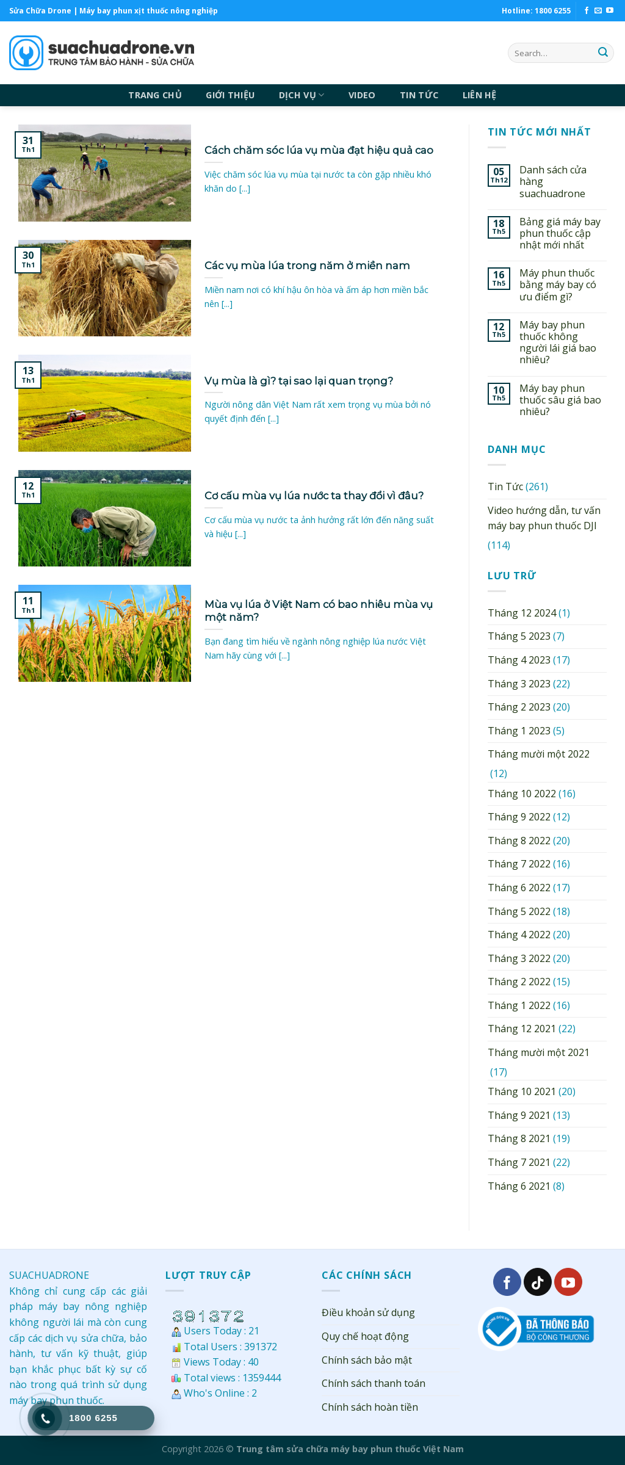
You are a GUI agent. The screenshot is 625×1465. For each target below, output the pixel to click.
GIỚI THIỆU (230, 95)
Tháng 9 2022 (519, 816)
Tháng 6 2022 (519, 887)
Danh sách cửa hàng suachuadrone (553, 182)
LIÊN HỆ (480, 95)
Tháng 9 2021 (519, 1115)
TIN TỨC (419, 95)
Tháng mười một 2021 (539, 1052)
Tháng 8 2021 (519, 1138)
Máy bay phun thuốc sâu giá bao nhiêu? (560, 400)
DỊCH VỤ (302, 95)
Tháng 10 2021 (522, 1091)
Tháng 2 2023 (519, 707)
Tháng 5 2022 (519, 911)
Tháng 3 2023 (519, 683)
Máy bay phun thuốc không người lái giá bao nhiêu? (557, 342)
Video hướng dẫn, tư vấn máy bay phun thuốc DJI (544, 518)
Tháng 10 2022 (522, 793)
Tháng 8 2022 (519, 840)
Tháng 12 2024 (522, 613)
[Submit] (603, 53)
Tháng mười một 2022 (539, 754)
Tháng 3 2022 (519, 958)
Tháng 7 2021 (519, 1162)
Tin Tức (505, 486)
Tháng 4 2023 (519, 660)
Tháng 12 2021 (522, 1028)
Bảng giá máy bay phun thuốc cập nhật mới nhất (560, 233)
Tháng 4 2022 (519, 934)
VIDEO (362, 95)
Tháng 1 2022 (519, 1005)
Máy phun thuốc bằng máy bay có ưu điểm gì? (557, 285)
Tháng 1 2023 (519, 730)
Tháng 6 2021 (519, 1186)
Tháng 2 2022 (519, 981)
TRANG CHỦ (155, 95)
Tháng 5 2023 (519, 636)
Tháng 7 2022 (519, 863)
